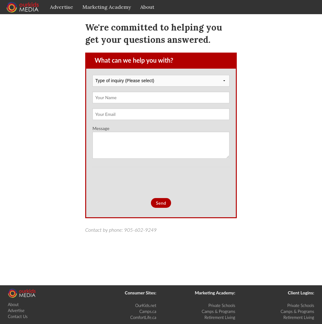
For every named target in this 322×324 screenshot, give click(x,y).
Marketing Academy (106, 7)
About (147, 7)
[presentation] (140, 182)
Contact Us (17, 316)
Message (161, 142)
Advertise (61, 7)
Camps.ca (147, 311)
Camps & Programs (218, 311)
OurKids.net (145, 305)
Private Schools (221, 305)
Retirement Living (219, 317)
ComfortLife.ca (143, 317)
